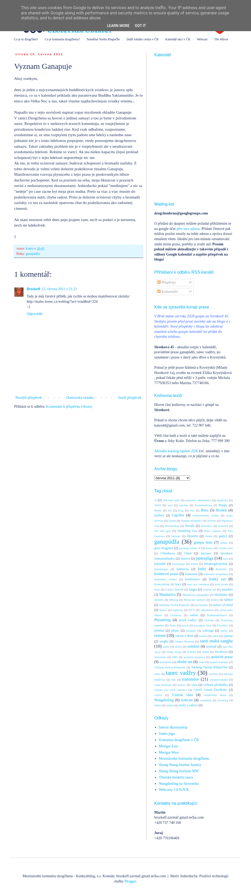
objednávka (207, 609)
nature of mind (223, 605)
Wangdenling (164, 700)
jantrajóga (204, 558)
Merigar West (169, 752)
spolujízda (165, 662)
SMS (175, 657)
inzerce (185, 558)
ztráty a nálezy (188, 705)
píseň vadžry (188, 620)
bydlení (159, 515)
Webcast (202, 39)
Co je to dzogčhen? (26, 39)
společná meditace (194, 657)
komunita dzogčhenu (216, 574)
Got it (140, 26)
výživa (158, 695)
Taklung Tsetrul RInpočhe (169, 667)
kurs (178, 584)
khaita (194, 563)
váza (194, 685)
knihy (202, 569)
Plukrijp (209, 620)
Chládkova (168, 553)
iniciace (206, 553)
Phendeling (162, 620)
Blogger (130, 881)
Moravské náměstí (194, 599)
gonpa (223, 542)
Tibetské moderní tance (176, 777)
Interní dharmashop (173, 727)
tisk (174, 679)
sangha (163, 641)
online (194, 615)
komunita (191, 574)
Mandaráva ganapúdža (195, 594)
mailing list (209, 589)
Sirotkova (221, 652)
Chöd (187, 553)
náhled (228, 599)
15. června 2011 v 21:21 (59, 289)
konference (192, 579)
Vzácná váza (182, 695)
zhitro (157, 705)
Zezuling (223, 700)
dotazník (223, 525)
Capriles (178, 515)
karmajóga (178, 563)
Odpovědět (35, 314)
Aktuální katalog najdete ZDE (176, 451)
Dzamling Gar (187, 531)
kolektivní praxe (166, 574)
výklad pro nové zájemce (170, 689)
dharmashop (172, 525)
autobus (183, 505)
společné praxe (221, 657)
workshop (206, 700)
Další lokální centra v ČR (142, 39)
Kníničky (221, 569)
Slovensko (160, 657)
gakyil (223, 536)
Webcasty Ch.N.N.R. (174, 790)
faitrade (176, 536)
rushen (203, 635)
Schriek (191, 651)
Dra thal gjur (162, 530)
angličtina (222, 500)
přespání (191, 630)
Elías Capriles (212, 530)
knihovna (182, 569)
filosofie (192, 536)
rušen (215, 635)
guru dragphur (163, 548)
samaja (228, 636)
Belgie (223, 505)
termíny (213, 673)
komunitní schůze (165, 579)
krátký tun (217, 579)
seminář (211, 646)
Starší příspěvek (129, 398)
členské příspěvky (191, 520)
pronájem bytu (202, 625)
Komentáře (167, 292)
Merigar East (168, 746)
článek (172, 520)
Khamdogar (161, 569)
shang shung (173, 651)
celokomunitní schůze (205, 515)
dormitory (207, 525)
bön (192, 510)
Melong (173, 599)
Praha (172, 625)
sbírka (178, 646)
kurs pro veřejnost (198, 584)
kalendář (160, 564)
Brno (204, 510)
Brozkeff (33, 289)
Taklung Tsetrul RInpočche (209, 667)
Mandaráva (167, 595)
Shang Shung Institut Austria (180, 765)
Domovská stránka (80, 398)
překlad (159, 630)
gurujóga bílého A (189, 548)
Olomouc (175, 615)
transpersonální (219, 679)
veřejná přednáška (215, 685)
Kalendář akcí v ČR (177, 39)
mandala (227, 589)
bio (170, 510)
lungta (193, 589)
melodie (159, 599)
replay (224, 630)
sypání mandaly (219, 662)
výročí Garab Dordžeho (210, 690)
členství (211, 520)
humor (209, 548)
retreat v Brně (184, 636)
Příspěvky (166, 282)
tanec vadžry (181, 673)
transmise (190, 679)
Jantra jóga (167, 734)
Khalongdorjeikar (215, 564)
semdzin (193, 646)
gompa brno (203, 542)
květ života (221, 584)
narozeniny (201, 604)
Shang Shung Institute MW (179, 771)
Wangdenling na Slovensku (179, 784)
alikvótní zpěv (171, 500)
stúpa (202, 662)
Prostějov (222, 625)
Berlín (158, 510)
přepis (175, 630)
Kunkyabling (161, 584)
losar (157, 589)
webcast (187, 700)
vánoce (182, 684)
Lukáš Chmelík (174, 589)
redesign (208, 630)
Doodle (190, 526)
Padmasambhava (217, 615)
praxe (185, 625)
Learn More (118, 26)
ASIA (157, 505)
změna (170, 705)
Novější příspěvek (28, 398)
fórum (208, 536)
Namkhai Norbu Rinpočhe (103, 39)
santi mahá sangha (216, 640)
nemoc (163, 609)
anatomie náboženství (198, 500)
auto (170, 505)
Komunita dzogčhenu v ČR (179, 740)
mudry (215, 599)
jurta (226, 558)
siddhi (205, 651)
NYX (192, 609)
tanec (157, 673)
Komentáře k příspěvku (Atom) (69, 407)
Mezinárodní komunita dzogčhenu (184, 758)
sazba (166, 646)
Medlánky (221, 595)
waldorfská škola (215, 695)
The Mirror (221, 39)
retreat (160, 635)
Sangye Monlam (184, 641)
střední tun (184, 662)
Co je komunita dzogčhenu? (62, 39)
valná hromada (163, 684)
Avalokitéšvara (203, 505)
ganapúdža (33, 254)
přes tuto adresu (188, 229)
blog (181, 510)
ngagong (178, 609)
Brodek (221, 510)
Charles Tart (225, 548)
